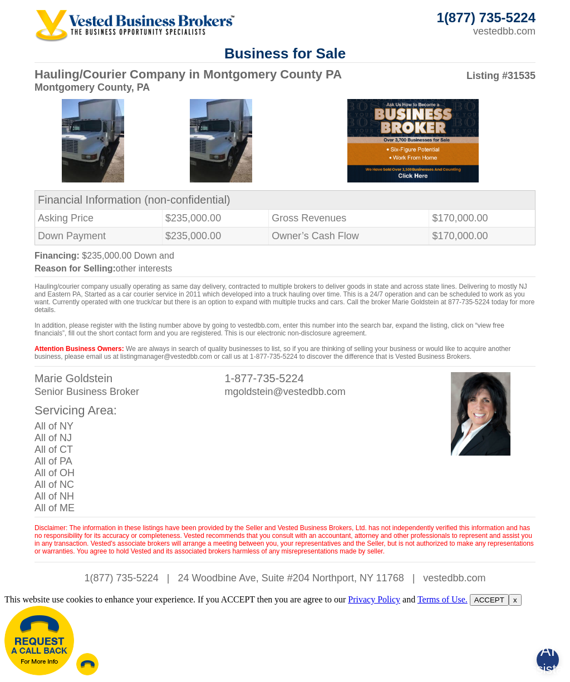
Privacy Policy (374, 599)
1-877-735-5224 (263, 378)
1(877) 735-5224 (122, 578)
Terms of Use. (442, 599)
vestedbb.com (504, 31)
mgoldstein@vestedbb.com (284, 391)
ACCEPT (489, 600)
